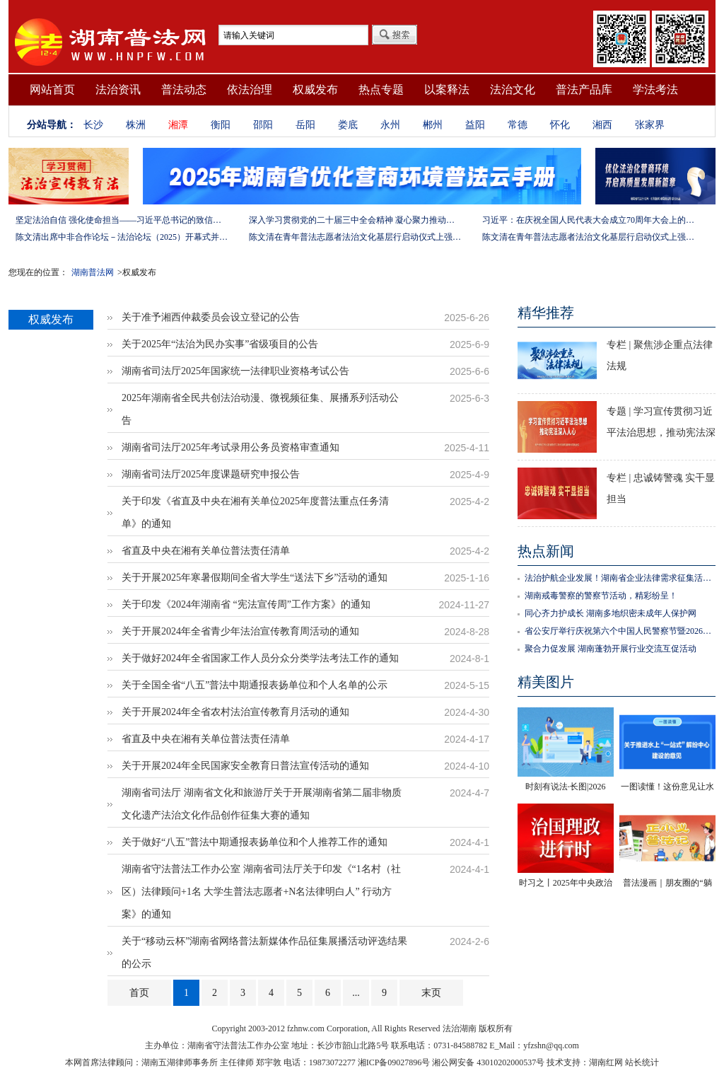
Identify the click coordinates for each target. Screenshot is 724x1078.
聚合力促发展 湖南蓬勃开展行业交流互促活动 (610, 649)
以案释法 (446, 89)
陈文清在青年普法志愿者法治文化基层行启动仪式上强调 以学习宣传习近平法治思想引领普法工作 (355, 237)
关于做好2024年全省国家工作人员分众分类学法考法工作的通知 (260, 658)
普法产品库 (584, 89)
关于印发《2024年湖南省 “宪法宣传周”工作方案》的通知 (246, 604)
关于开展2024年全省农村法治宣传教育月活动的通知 (235, 712)
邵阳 (263, 125)
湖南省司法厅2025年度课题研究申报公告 (211, 474)
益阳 (475, 125)
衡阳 (220, 125)
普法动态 (183, 89)
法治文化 (512, 89)
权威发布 (315, 89)
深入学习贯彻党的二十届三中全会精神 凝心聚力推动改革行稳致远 (355, 220)
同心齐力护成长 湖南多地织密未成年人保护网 (610, 613)
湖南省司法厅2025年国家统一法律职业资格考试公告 (235, 371)
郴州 (433, 125)
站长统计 (642, 1062)
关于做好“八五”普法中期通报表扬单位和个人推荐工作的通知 (254, 842)
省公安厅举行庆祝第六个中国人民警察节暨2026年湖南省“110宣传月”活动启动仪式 (620, 631)
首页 (139, 992)
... (356, 992)
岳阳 (305, 125)
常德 (517, 125)
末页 (431, 992)
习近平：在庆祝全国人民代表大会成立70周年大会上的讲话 (588, 220)
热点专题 (381, 89)
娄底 (348, 125)
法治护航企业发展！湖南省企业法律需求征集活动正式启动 (620, 578)
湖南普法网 (92, 272)
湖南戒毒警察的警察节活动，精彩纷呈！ (601, 596)
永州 (390, 125)
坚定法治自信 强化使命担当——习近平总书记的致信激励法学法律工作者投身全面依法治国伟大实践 (122, 220)
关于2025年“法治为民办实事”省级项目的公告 (220, 344)
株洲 (136, 125)
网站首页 (52, 89)
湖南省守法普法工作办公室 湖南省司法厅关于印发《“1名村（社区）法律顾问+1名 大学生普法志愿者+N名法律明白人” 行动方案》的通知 (261, 892)
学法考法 (655, 89)
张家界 (650, 125)
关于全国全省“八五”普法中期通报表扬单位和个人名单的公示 (254, 685)
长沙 (93, 125)
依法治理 (249, 89)
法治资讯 (118, 89)
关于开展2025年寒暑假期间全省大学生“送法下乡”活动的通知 (254, 577)
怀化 (560, 125)
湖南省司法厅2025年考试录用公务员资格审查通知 (230, 447)
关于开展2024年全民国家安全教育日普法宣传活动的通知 (245, 765)
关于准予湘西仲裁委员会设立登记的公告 (211, 317)
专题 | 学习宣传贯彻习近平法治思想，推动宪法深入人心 (661, 432)
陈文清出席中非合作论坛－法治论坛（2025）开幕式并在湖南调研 (122, 237)
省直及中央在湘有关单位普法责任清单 (206, 550)
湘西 (602, 125)
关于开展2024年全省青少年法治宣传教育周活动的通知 (240, 631)
